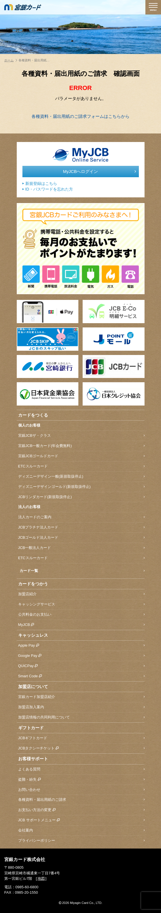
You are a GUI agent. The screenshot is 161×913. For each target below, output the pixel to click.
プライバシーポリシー (81, 840)
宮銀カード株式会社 (24, 859)
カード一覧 (82, 571)
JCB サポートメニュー (81, 820)
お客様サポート (33, 758)
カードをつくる (33, 415)
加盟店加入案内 (81, 707)
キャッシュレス (33, 635)
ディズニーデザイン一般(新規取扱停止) (81, 476)
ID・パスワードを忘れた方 (47, 189)
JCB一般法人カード (81, 548)
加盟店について (33, 686)
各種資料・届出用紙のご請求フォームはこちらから (80, 116)
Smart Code (81, 676)
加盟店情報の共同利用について (81, 717)
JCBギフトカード (81, 738)
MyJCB (81, 624)
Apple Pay (81, 645)
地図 (41, 878)
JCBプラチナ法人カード (81, 527)
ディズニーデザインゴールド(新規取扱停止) (81, 486)
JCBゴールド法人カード (81, 537)
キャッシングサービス (81, 604)
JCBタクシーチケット (81, 748)
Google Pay (81, 655)
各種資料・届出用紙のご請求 (81, 799)
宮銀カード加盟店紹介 (81, 697)
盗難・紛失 (81, 779)
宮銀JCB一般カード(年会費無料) (81, 446)
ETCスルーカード (81, 466)
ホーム (10, 60)
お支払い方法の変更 (81, 810)
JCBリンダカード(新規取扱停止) (81, 497)
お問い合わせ (81, 789)
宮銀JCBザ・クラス (81, 435)
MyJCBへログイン (99, 171)
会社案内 (81, 830)
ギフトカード (31, 727)
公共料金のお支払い (81, 614)
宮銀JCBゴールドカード (81, 456)
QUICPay (81, 666)
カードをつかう (33, 583)
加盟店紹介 (81, 594)
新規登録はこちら (39, 183)
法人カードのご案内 (81, 517)
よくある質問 (81, 769)
